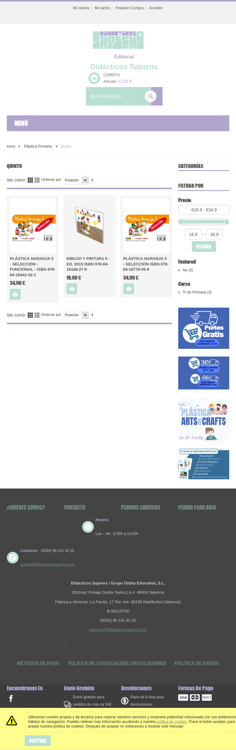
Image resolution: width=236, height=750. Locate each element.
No (185, 270)
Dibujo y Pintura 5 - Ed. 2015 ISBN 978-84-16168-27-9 (88, 264)
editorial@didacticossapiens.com (47, 564)
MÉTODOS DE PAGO (38, 662)
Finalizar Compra (130, 8)
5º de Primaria (194, 292)
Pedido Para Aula (197, 507)
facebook (11, 698)
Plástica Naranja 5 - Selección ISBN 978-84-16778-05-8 (146, 264)
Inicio (11, 146)
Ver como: (16, 180)
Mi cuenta (81, 8)
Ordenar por (51, 180)
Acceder (156, 8)
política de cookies (171, 722)
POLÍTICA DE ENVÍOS (197, 662)
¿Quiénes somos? (26, 507)
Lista (37, 180)
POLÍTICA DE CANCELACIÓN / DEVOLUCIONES (117, 662)
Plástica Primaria (38, 146)
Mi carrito (102, 8)
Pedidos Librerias (140, 507)
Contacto (74, 507)
